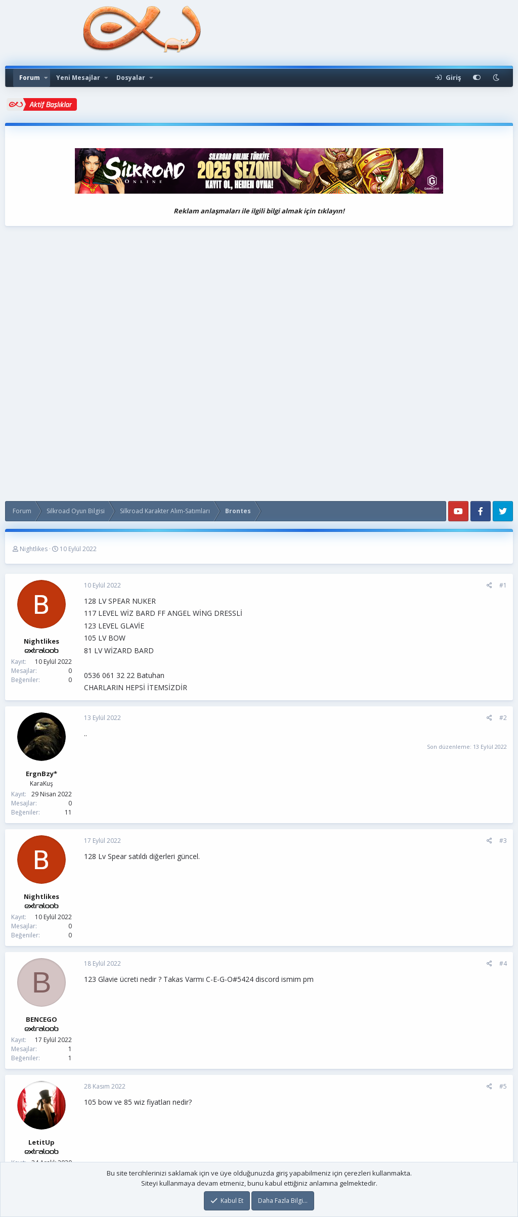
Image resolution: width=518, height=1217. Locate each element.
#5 (503, 1086)
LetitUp (41, 1142)
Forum (29, 77)
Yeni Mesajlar (78, 77)
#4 (503, 963)
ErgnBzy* (41, 773)
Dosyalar (130, 77)
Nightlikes (34, 549)
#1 (503, 585)
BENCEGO (41, 1019)
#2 (503, 717)
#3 (503, 840)
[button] (46, 78)
